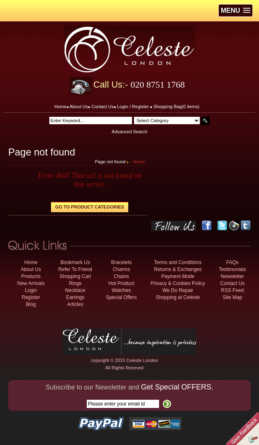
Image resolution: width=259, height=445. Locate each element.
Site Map (232, 297)
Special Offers (121, 297)
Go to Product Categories (89, 206)
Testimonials (232, 269)
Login (31, 290)
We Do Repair (177, 290)
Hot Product (121, 283)
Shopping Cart (75, 276)
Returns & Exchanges (177, 269)
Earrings (75, 297)
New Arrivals (31, 283)
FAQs (232, 262)
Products (30, 276)
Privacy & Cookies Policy (177, 283)
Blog (31, 304)
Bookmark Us (75, 262)
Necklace (75, 290)
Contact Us (102, 106)
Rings (75, 283)
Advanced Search (130, 131)
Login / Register (133, 106)
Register (31, 297)
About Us (78, 106)
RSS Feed (232, 290)
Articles (75, 304)
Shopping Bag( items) (176, 106)
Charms (121, 269)
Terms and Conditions (177, 262)
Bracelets (121, 262)
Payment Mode (177, 276)
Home (60, 106)
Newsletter (232, 276)
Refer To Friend (75, 269)
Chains (121, 276)
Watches (121, 290)
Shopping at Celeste (177, 297)
